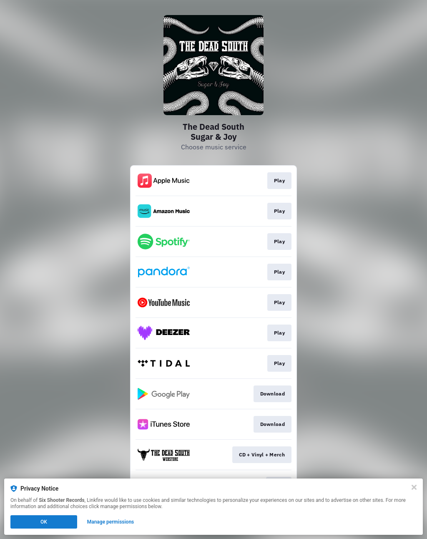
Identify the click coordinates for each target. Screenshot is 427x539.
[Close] (414, 487)
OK (43, 522)
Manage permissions (110, 522)
